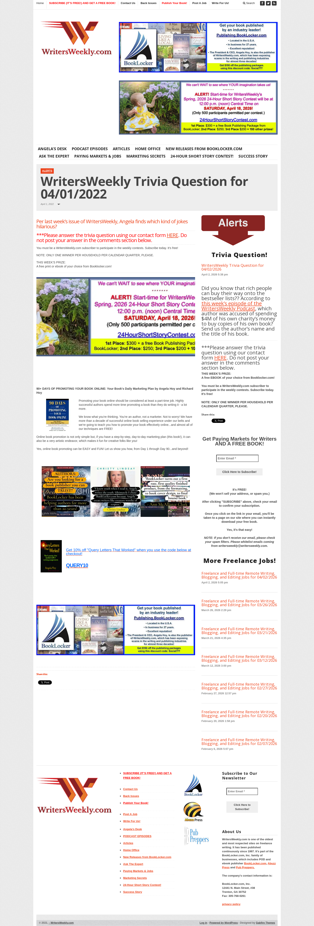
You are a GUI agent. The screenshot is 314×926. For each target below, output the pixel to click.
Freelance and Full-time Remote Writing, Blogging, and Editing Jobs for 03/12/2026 (239, 658)
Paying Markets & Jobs (97, 156)
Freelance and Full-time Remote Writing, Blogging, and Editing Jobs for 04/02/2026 (239, 575)
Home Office (148, 148)
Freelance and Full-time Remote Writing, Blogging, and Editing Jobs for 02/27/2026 (239, 686)
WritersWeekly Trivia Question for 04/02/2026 (232, 267)
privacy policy (231, 904)
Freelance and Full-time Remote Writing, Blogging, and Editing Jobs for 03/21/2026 (239, 630)
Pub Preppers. (245, 867)
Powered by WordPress (223, 922)
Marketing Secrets (145, 156)
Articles (121, 148)
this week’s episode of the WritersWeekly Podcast (231, 306)
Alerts (47, 170)
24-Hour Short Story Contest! (202, 156)
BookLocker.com (255, 863)
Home (40, 3)
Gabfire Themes (265, 922)
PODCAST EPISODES (90, 148)
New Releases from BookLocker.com (204, 148)
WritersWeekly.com (61, 922)
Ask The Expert (54, 156)
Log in (203, 922)
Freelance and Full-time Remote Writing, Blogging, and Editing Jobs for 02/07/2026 (239, 741)
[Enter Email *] (237, 458)
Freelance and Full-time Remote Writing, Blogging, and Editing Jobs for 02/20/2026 (239, 713)
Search (249, 3)
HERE (172, 235)
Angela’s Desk (52, 148)
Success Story (253, 156)
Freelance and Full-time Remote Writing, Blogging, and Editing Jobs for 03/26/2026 (239, 602)
